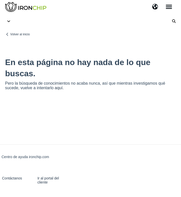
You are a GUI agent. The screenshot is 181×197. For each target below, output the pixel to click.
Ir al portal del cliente (48, 180)
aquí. (59, 88)
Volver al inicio (20, 34)
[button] (155, 7)
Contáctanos (12, 178)
